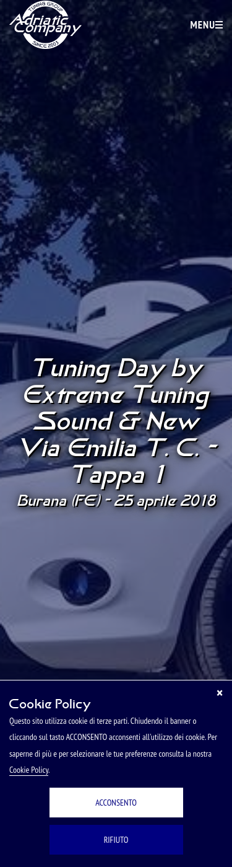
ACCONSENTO (116, 802)
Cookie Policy (28, 769)
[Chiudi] (219, 692)
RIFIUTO (116, 839)
